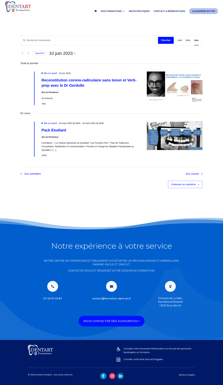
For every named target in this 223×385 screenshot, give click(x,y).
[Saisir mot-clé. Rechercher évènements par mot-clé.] (89, 40)
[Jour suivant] (28, 53)
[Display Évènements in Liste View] (179, 40)
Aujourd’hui (39, 53)
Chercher (166, 40)
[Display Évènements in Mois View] (188, 40)
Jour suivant (194, 173)
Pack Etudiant (54, 130)
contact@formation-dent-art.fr (111, 298)
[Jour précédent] (22, 53)
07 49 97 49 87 (52, 298)
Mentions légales (187, 374)
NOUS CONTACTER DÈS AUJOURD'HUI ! (111, 321)
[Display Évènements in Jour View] (196, 40)
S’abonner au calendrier (183, 184)
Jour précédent (30, 173)
